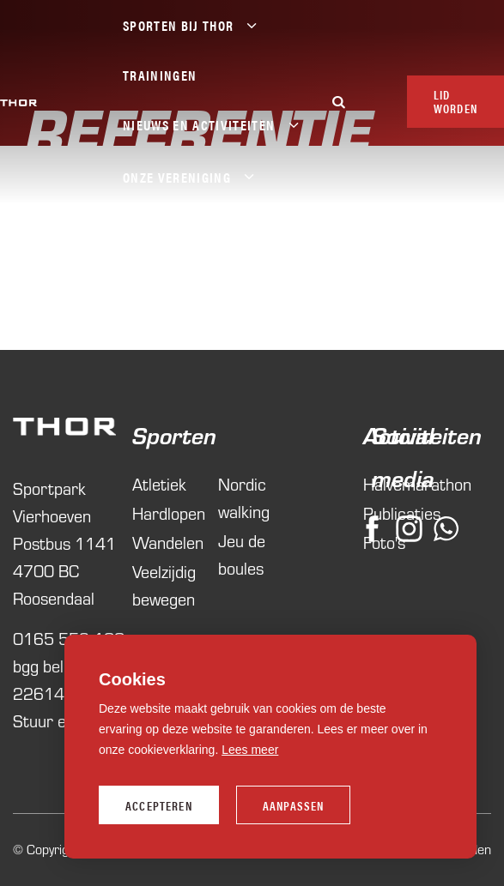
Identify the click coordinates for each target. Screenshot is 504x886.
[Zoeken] (339, 101)
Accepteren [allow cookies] (158, 805)
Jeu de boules (241, 554)
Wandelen (166, 542)
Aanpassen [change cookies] (294, 805)
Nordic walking (244, 497)
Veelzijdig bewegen (164, 585)
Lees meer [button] (250, 749)
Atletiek (159, 484)
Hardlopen (166, 513)
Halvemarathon (367, 484)
